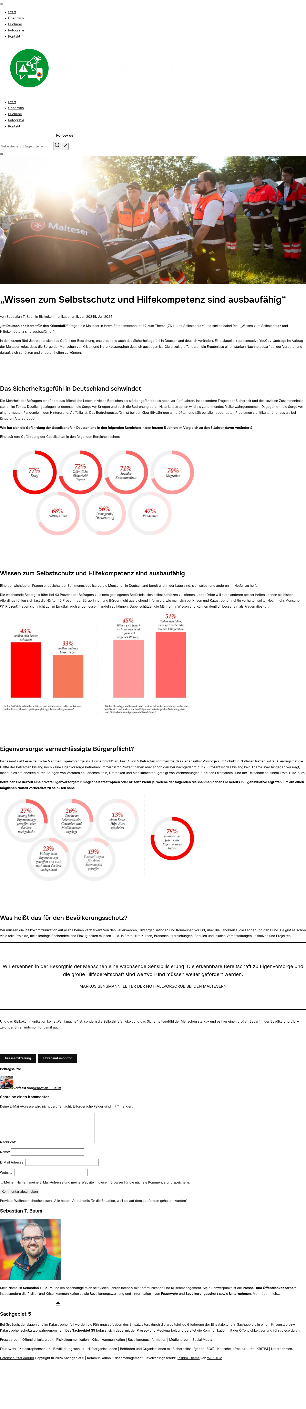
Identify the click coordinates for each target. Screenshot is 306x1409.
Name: (5, 1152)
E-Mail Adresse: (12, 1162)
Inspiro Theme (188, 1358)
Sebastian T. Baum (21, 317)
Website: (6, 1172)
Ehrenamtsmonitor (57, 1058)
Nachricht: (8, 1142)
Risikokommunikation (55, 317)
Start (12, 12)
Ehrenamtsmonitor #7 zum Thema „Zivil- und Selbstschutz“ (159, 326)
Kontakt (14, 36)
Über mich (16, 18)
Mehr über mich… (266, 1294)
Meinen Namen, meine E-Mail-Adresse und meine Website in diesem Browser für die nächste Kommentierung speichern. (97, 1182)
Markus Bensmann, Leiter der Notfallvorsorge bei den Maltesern (152, 986)
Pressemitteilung (18, 1058)
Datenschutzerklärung (17, 1358)
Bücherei (15, 24)
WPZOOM (214, 1358)
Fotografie (16, 30)
